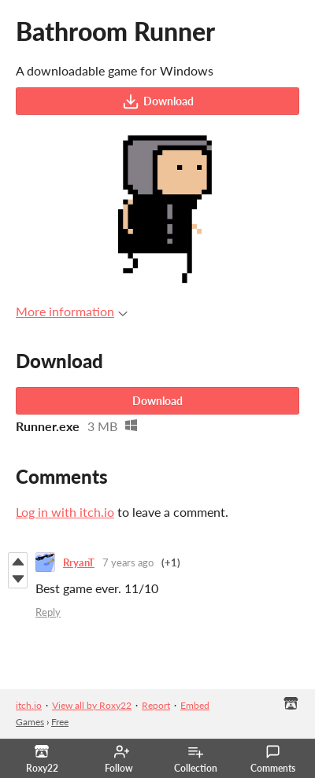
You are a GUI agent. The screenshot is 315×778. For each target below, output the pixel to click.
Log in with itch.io (65, 511)
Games (30, 722)
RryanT (78, 562)
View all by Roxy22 (92, 705)
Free (60, 722)
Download (158, 101)
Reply (48, 612)
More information (72, 311)
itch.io (29, 705)
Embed (194, 705)
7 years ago (128, 562)
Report (156, 705)
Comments (272, 759)
